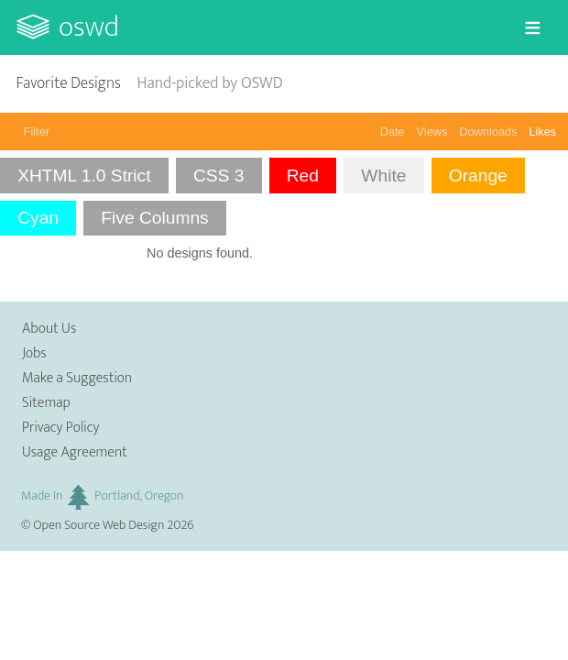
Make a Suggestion (77, 378)
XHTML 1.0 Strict (83, 175)
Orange (478, 175)
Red (303, 175)
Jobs (34, 353)
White (383, 175)
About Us (49, 328)
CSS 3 (218, 175)
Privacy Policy (60, 427)
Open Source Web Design (98, 525)
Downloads (488, 131)
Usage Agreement (74, 452)
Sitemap (46, 402)
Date (392, 131)
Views (432, 131)
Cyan (38, 217)
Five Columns (154, 217)
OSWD (89, 27)
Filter (36, 131)
